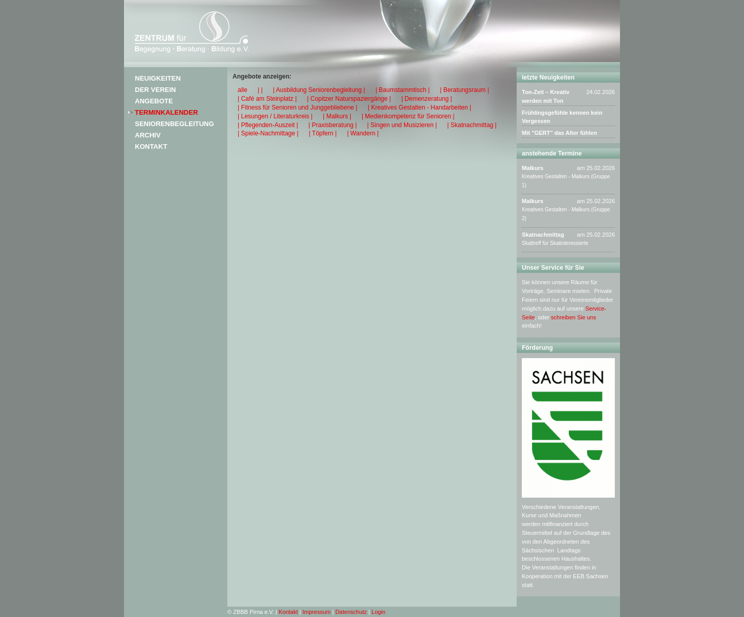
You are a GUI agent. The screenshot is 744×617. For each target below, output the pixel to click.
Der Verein (155, 90)
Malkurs (533, 168)
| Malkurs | (337, 116)
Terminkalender (166, 112)
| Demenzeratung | (426, 98)
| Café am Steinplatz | (267, 98)
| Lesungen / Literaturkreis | (275, 116)
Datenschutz (351, 612)
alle (242, 90)
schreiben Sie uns (573, 317)
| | (260, 90)
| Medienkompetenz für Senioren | (408, 116)
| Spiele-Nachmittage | (268, 133)
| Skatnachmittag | (472, 125)
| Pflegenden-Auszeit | (268, 125)
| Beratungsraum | (464, 90)
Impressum (317, 612)
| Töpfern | (323, 133)
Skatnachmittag (543, 235)
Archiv (148, 135)
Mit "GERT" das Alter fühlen (559, 133)
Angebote (154, 101)
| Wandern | (363, 133)
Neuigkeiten (158, 78)
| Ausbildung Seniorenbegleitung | (319, 90)
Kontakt (151, 146)
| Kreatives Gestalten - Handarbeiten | (419, 107)
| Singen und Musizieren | (402, 125)
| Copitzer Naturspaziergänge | (349, 98)
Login (378, 612)
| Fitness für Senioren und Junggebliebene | (298, 107)
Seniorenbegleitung (174, 124)
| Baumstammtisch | (403, 90)
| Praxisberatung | (332, 125)
